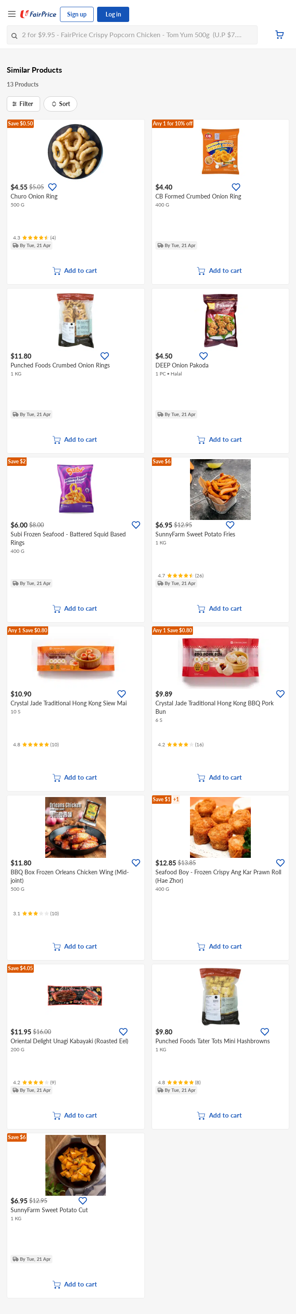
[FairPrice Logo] (38, 14)
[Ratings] (34, 237)
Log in (113, 14)
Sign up (77, 14)
